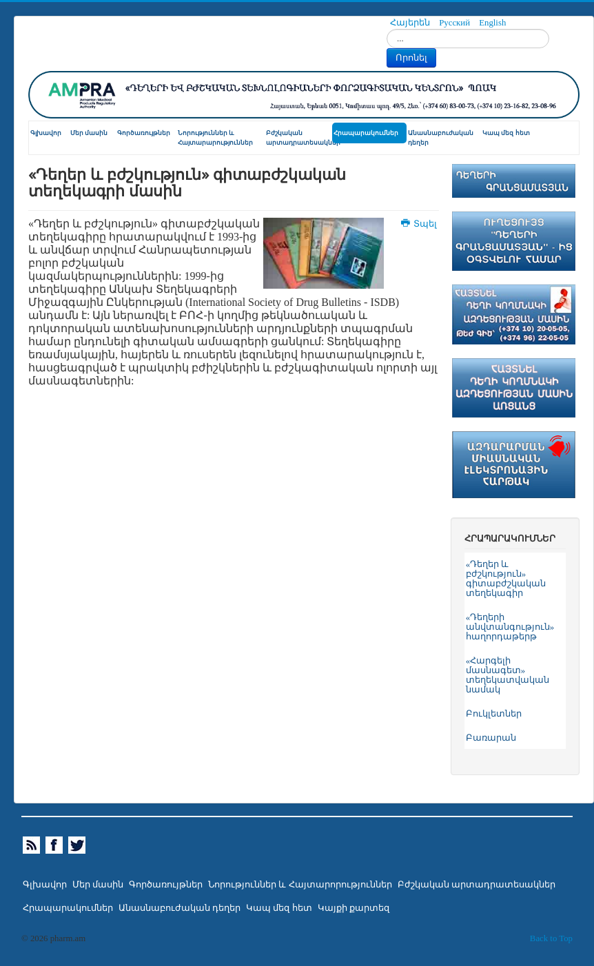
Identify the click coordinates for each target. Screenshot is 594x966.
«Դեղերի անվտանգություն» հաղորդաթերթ (510, 627)
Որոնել (411, 57)
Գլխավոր (45, 133)
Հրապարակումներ (366, 133)
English (492, 23)
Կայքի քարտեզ (353, 908)
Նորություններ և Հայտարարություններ (215, 138)
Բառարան (491, 738)
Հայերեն (411, 23)
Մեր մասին (88, 133)
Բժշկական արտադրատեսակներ (299, 138)
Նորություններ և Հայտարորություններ (299, 885)
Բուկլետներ (494, 714)
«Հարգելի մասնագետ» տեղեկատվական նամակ (507, 675)
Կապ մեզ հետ (506, 133)
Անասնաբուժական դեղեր (440, 138)
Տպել (419, 224)
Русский (455, 23)
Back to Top (551, 938)
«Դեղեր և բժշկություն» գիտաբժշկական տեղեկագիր (506, 578)
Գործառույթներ (143, 133)
